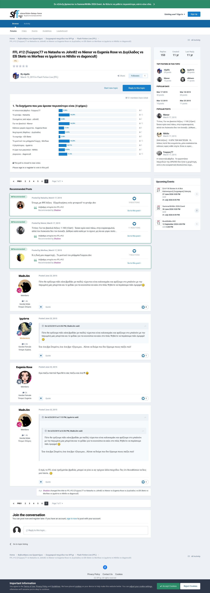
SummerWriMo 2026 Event (174, 206)
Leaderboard (62, 31)
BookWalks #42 (169, 221)
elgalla (167, 70)
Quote (48, 307)
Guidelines (47, 31)
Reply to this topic (137, 88)
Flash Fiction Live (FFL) (47, 77)
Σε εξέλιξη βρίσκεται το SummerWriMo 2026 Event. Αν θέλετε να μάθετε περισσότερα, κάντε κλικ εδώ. (103, 4)
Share (121, 76)
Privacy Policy (93, 574)
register (30, 168)
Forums (13, 31)
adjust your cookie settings (141, 586)
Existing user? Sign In (175, 14)
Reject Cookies (190, 586)
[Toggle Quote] (43, 326)
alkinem (190, 78)
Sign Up (194, 14)
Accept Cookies (168, 586)
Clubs (24, 31)
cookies (78, 586)
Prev (19, 181)
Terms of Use (29, 586)
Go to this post (134, 211)
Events (34, 31)
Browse (15, 25)
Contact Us (108, 574)
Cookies (119, 574)
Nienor (167, 78)
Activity (27, 24)
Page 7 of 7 (57, 181)
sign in (21, 168)
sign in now (72, 518)
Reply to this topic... (36, 530)
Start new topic (111, 88)
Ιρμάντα (190, 70)
